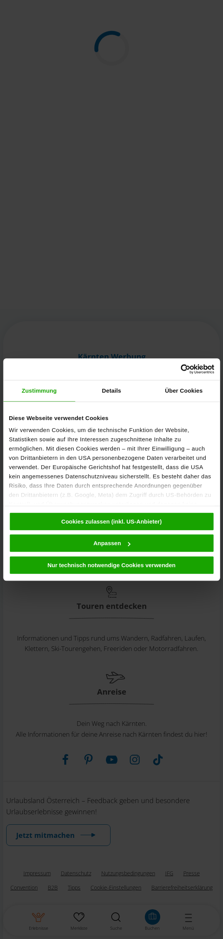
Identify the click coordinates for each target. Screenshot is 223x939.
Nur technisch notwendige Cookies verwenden (111, 565)
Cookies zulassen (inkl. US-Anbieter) (111, 521)
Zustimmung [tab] (39, 390)
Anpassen (111, 543)
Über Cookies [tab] (184, 390)
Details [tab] (111, 390)
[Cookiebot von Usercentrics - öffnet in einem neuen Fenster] (180, 369)
